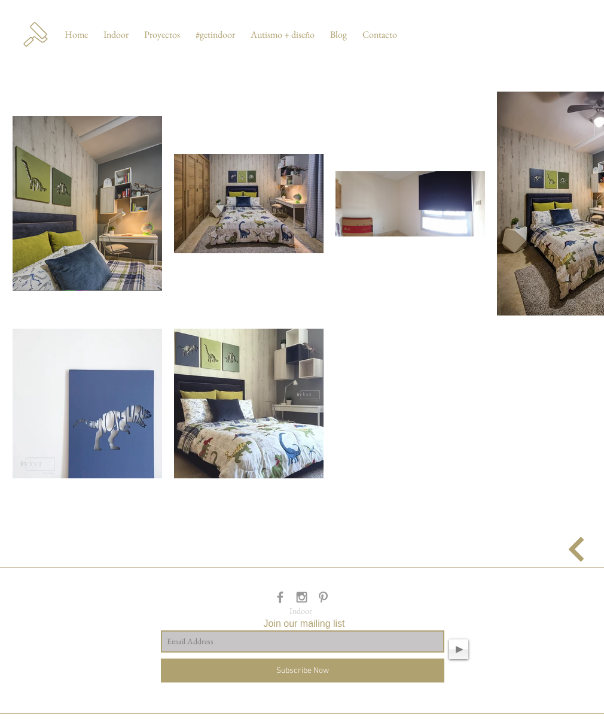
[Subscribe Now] (302, 670)
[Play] (458, 649)
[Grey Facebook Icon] (280, 597)
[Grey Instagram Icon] (301, 597)
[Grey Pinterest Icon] (323, 597)
